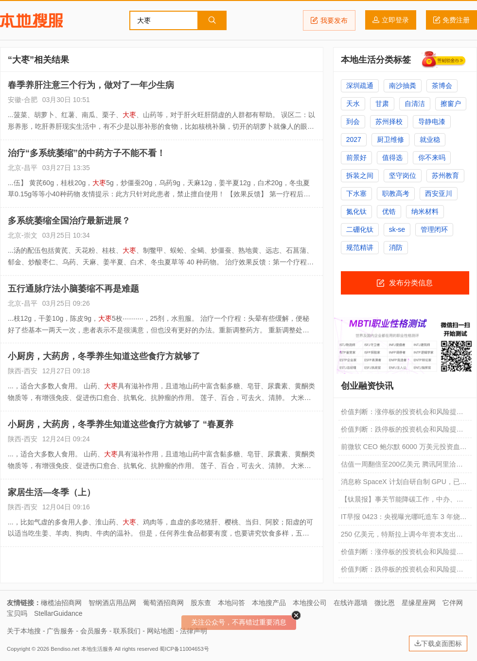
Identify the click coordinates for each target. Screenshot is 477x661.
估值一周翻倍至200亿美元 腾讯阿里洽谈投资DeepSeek (402, 466)
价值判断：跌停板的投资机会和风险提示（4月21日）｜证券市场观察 (402, 571)
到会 (353, 121)
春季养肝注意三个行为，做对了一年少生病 (91, 85)
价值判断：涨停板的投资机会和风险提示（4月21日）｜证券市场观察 (402, 554)
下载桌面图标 (438, 643)
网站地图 (160, 631)
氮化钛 (356, 211)
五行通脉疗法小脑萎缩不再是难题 (73, 289)
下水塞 (356, 193)
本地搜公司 (310, 603)
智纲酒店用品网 (112, 603)
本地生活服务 (97, 649)
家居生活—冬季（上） (51, 492)
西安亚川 (438, 193)
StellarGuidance (58, 613)
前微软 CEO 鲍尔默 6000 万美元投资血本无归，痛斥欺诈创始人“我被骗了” (404, 449)
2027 (353, 139)
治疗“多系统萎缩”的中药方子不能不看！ (86, 153)
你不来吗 (431, 157)
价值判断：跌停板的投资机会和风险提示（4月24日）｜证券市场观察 (402, 431)
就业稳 (430, 139)
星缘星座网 (419, 603)
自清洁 (415, 103)
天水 (353, 103)
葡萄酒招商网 (163, 603)
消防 (396, 247)
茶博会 (442, 85)
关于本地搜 (24, 631)
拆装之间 (359, 175)
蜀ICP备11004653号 (184, 649)
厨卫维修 (390, 139)
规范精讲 (359, 247)
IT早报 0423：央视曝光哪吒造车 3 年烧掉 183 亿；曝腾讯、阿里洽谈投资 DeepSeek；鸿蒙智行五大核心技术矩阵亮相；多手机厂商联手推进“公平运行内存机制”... (404, 519)
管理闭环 (434, 229)
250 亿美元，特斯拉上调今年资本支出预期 (402, 536)
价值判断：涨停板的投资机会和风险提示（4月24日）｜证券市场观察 (402, 414)
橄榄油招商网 (61, 603)
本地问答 (231, 603)
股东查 (201, 603)
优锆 (389, 211)
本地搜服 (31, 20)
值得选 (392, 157)
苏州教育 (445, 175)
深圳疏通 (359, 85)
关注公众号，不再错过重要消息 (238, 622)
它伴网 (452, 603)
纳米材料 (425, 211)
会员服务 (93, 631)
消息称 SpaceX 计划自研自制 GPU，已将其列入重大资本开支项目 (404, 484)
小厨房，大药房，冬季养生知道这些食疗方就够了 (104, 356)
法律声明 (193, 631)
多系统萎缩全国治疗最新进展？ (69, 221)
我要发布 (329, 20)
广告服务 (60, 631)
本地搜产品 (269, 603)
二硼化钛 (359, 229)
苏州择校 (389, 121)
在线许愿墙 (351, 603)
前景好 (356, 157)
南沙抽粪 (402, 85)
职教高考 (395, 193)
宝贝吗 (17, 613)
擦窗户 (451, 103)
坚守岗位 (402, 175)
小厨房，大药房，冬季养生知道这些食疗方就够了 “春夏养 (120, 424)
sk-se (397, 229)
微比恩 (384, 603)
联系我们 (127, 631)
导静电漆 (431, 121)
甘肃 (382, 103)
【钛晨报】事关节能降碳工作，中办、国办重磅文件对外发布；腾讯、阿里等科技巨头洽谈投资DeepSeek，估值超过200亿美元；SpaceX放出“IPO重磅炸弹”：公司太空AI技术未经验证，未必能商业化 (403, 501)
